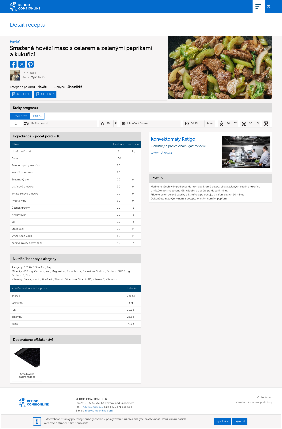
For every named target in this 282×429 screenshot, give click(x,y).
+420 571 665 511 (92, 407)
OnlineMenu (218, 6)
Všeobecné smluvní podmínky (254, 402)
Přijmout (240, 421)
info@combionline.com (99, 410)
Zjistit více (223, 421)
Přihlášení (255, 6)
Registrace (237, 6)
